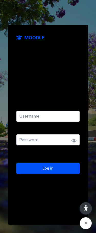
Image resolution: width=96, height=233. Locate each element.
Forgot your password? (62, 154)
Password (25, 131)
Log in (48, 168)
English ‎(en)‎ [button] (28, 206)
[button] (86, 208)
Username (25, 107)
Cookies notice (65, 206)
